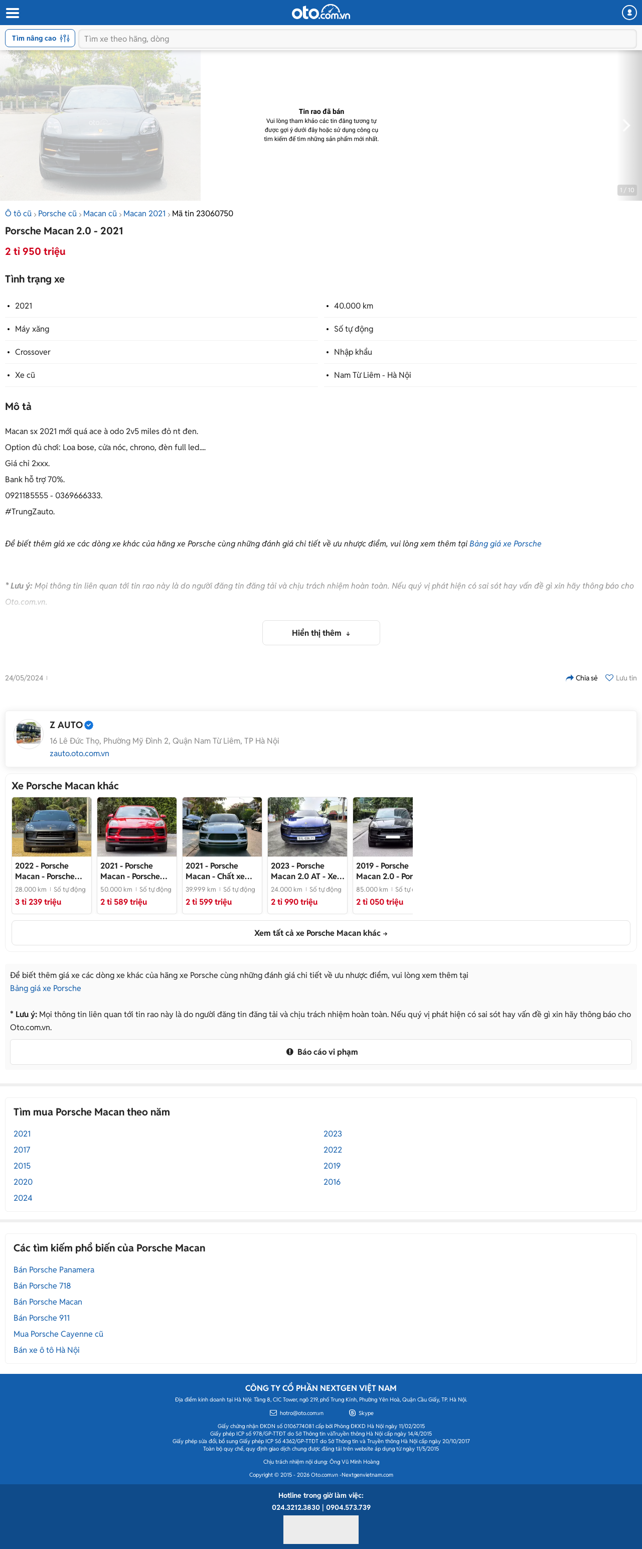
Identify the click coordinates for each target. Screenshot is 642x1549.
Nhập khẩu (353, 352)
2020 (23, 1182)
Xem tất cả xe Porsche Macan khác (317, 933)
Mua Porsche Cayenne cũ (58, 1334)
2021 (23, 306)
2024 (23, 1198)
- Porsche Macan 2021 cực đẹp (130, 871)
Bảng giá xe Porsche (505, 543)
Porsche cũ (57, 213)
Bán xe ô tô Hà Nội (47, 1350)
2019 (332, 1166)
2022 (333, 1150)
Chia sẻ (582, 677)
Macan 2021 (144, 213)
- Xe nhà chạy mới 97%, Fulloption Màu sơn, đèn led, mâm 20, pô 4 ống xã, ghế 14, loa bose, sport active (306, 871)
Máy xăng (32, 329)
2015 (22, 1166)
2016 (332, 1182)
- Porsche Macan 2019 (392, 871)
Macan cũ (100, 213)
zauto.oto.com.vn (79, 754)
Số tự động (353, 329)
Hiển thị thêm (318, 633)
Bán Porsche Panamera (54, 1269)
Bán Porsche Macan (48, 1302)
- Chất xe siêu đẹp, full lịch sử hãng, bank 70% (221, 871)
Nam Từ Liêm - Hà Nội (372, 375)
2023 (333, 1134)
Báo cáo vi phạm (321, 1052)
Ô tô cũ (18, 213)
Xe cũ (25, 375)
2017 (22, 1150)
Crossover (33, 352)
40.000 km (353, 306)
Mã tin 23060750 (202, 213)
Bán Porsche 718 (42, 1286)
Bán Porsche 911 (42, 1318)
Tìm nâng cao (41, 38)
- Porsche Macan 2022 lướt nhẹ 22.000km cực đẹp (49, 871)
